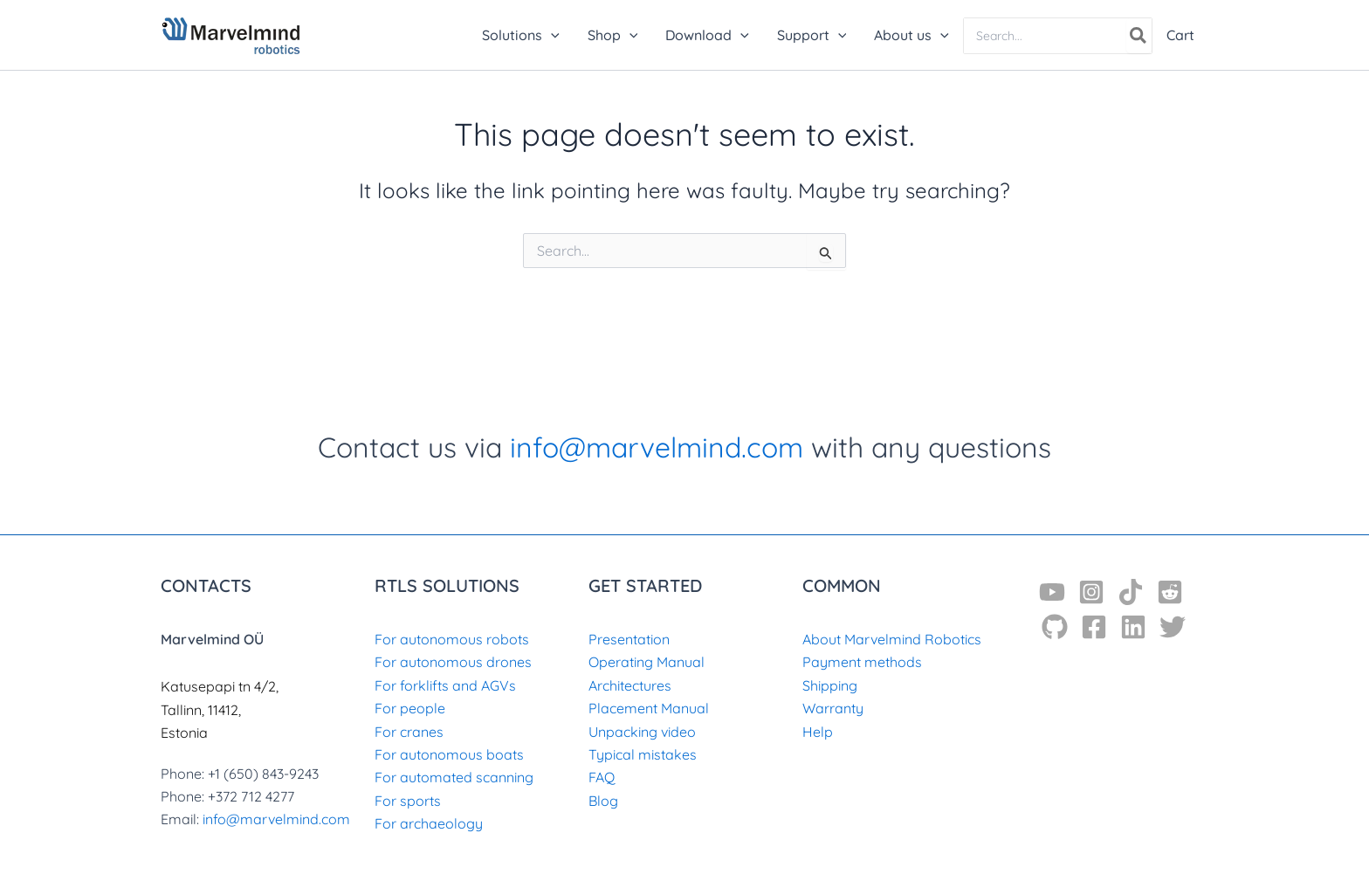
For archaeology (429, 823)
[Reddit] (1169, 592)
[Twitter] (1172, 626)
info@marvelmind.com (656, 447)
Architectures (629, 685)
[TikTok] (1130, 592)
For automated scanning (454, 777)
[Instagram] (1091, 592)
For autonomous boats (449, 754)
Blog (603, 800)
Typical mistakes (642, 754)
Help (817, 731)
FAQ (601, 777)
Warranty (832, 708)
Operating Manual (646, 662)
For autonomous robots (452, 639)
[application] (551, 35)
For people (410, 708)
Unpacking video (642, 731)
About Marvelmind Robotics (891, 639)
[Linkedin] (1133, 626)
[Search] (1139, 35)
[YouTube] (1052, 592)
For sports (408, 800)
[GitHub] (1054, 626)
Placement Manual (648, 708)
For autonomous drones (453, 662)
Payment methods (862, 662)
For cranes (409, 731)
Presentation (629, 639)
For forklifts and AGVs (445, 685)
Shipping (829, 685)
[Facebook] (1094, 626)
